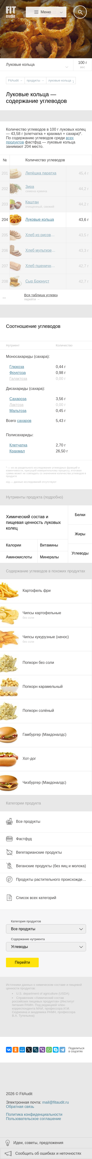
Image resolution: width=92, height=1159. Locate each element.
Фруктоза (17, 373)
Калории (13, 545)
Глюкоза (16, 367)
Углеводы (80, 553)
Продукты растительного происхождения (47, 879)
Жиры (80, 534)
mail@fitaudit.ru (55, 1102)
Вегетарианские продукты (34, 852)
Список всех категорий (31, 897)
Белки (80, 515)
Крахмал (17, 451)
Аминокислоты (19, 557)
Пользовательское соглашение (33, 1119)
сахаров (24, 421)
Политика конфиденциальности (34, 1114)
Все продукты (23, 821)
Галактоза (18, 379)
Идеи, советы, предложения (38, 1143)
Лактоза (16, 405)
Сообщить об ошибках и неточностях (48, 1153)
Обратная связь (20, 1107)
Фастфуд (19, 838)
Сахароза (17, 399)
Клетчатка (18, 445)
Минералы (49, 557)
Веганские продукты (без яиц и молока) (46, 865)
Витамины (49, 545)
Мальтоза (17, 411)
